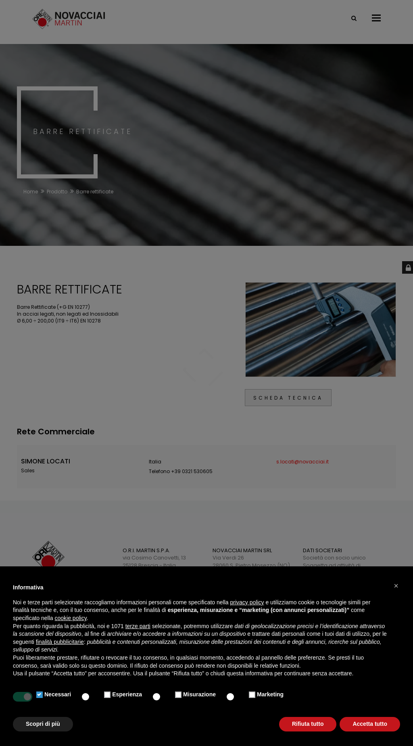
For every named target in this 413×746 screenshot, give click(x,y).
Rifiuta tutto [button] (308, 724)
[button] (396, 585)
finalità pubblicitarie (60, 642)
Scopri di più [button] (43, 724)
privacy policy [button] (247, 602)
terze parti (137, 626)
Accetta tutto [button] (370, 724)
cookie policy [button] (71, 618)
